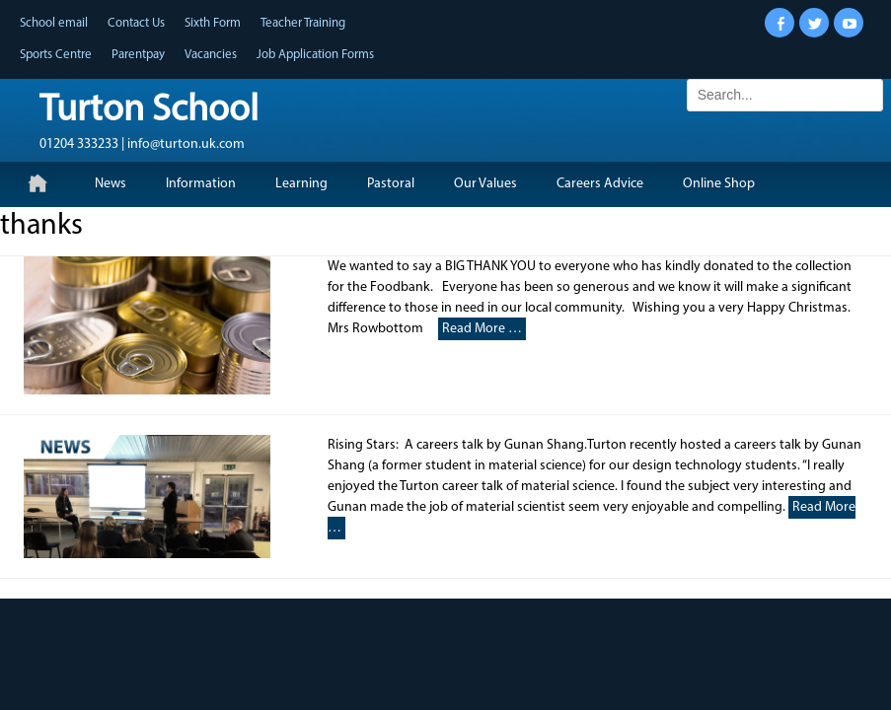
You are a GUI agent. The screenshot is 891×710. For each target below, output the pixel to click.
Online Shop (719, 184)
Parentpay (138, 54)
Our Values (485, 184)
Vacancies (211, 54)
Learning (301, 184)
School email (54, 23)
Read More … (482, 328)
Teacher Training (302, 23)
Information (201, 184)
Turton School (149, 111)
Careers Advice (600, 184)
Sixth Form (213, 23)
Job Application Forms (315, 54)
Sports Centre (56, 54)
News (110, 184)
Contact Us (136, 23)
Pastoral (390, 184)
